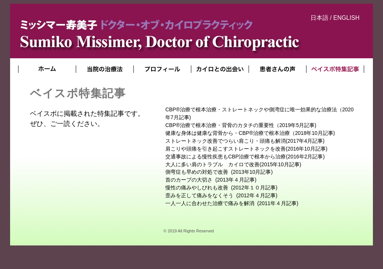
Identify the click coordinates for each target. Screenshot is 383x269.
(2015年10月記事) (233, 164)
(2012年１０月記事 (220, 188)
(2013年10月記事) (219, 172)
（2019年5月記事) (240, 125)
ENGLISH (346, 18)
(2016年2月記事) (245, 157)
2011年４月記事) (231, 203)
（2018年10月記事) (250, 133)
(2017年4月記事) (245, 141)
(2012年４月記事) (221, 195)
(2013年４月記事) (211, 180)
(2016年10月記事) (246, 149)
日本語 (319, 18)
